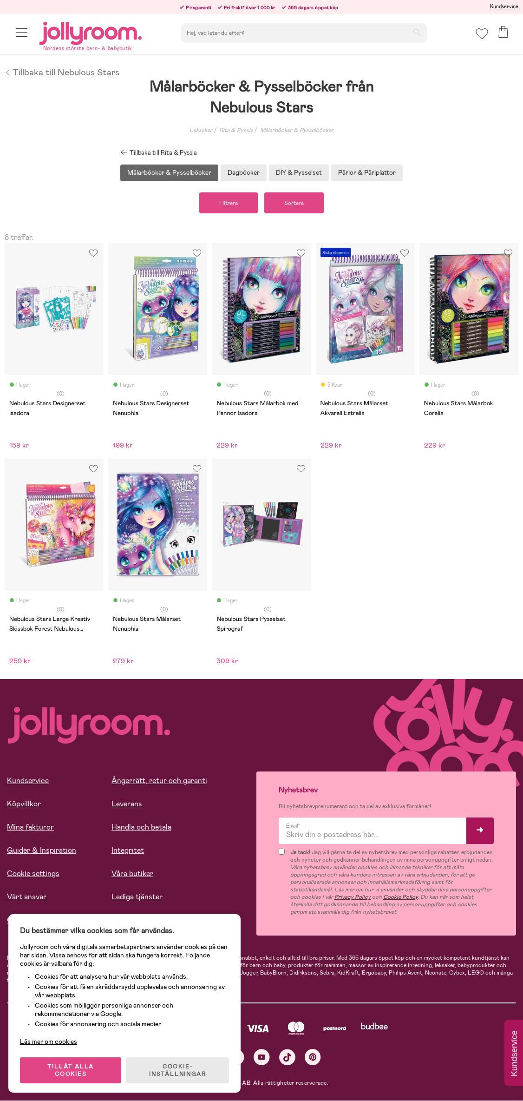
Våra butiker (132, 874)
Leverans (126, 804)
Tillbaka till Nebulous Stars (62, 71)
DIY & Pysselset (299, 172)
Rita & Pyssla (236, 130)
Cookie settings (33, 874)
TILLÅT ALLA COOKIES (71, 1069)
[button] (22, 33)
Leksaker (201, 130)
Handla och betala (141, 827)
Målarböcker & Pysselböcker (296, 130)
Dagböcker (244, 172)
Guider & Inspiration (41, 851)
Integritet (127, 851)
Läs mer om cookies (49, 1040)
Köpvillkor (24, 804)
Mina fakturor (30, 827)
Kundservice (504, 6)
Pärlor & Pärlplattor (367, 172)
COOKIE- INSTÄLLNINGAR (178, 1069)
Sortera (295, 203)
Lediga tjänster (137, 897)
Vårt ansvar (26, 897)
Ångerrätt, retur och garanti (159, 781)
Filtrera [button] (227, 203)
